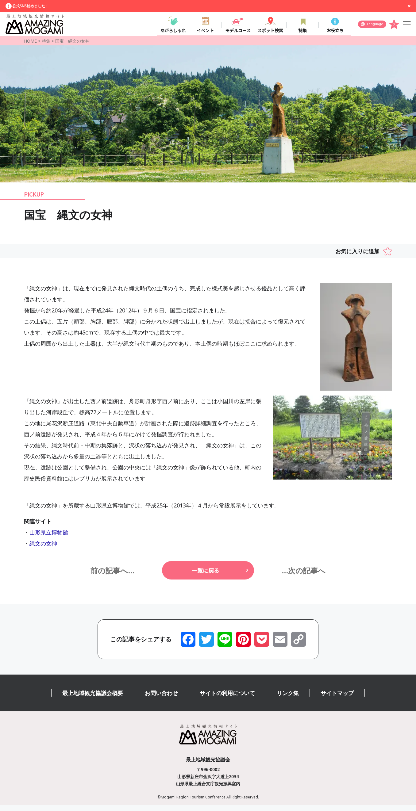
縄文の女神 (43, 549)
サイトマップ (337, 698)
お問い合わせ (161, 698)
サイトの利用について (227, 698)
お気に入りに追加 (357, 257)
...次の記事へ (303, 576)
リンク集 (288, 698)
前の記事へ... (112, 576)
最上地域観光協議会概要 (92, 698)
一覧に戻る (205, 576)
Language (375, 26)
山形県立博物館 (48, 538)
